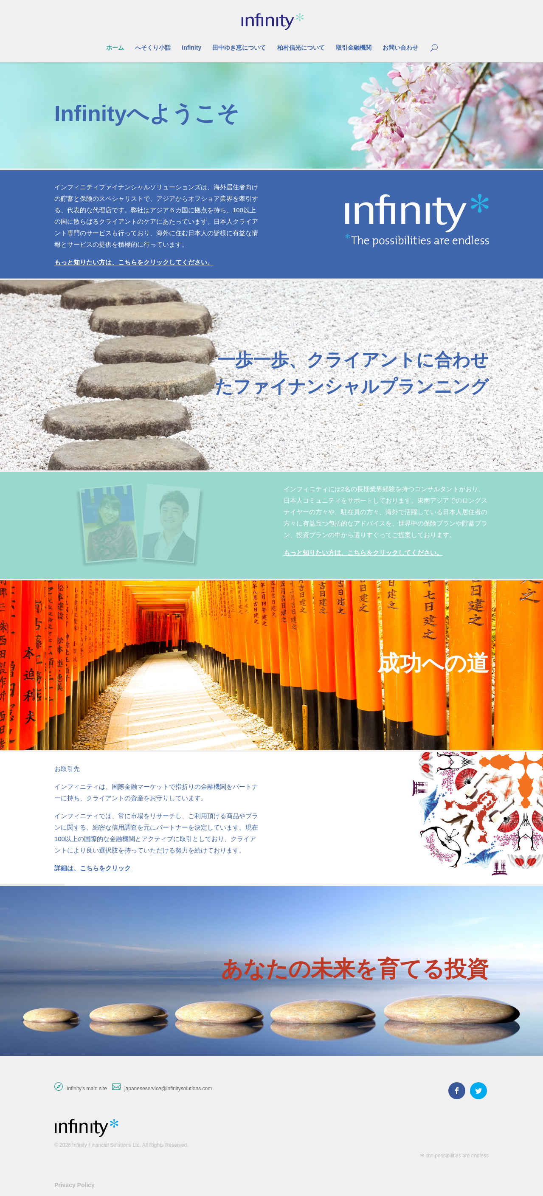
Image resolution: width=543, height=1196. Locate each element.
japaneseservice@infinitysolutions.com (168, 1089)
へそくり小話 (153, 48)
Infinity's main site (87, 1089)
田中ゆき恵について (239, 48)
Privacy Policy (74, 1185)
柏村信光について (301, 48)
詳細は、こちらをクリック (92, 868)
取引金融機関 (353, 48)
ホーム (115, 48)
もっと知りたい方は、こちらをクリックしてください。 (134, 262)
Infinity (191, 48)
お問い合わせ (400, 48)
